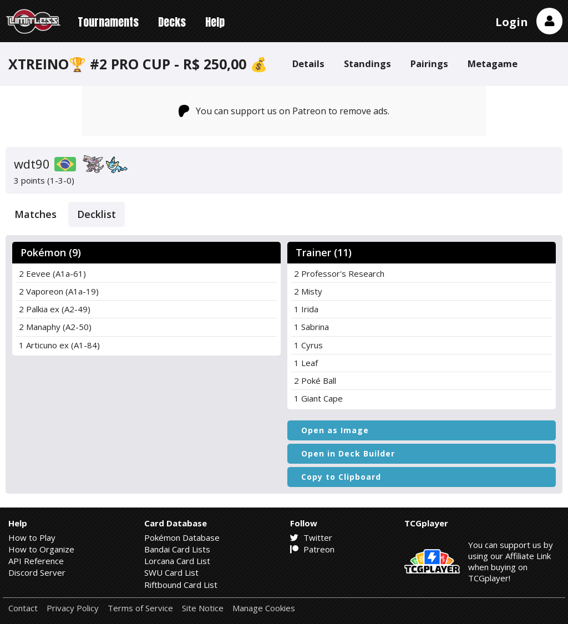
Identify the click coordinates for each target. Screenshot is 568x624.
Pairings (429, 63)
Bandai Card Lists (177, 549)
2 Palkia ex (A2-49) (54, 308)
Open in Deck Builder (348, 453)
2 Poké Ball (315, 380)
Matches (35, 214)
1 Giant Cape (318, 398)
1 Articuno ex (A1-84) (59, 345)
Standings (367, 63)
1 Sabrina (311, 326)
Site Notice (203, 608)
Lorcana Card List (177, 560)
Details (308, 63)
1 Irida (306, 308)
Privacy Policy (73, 608)
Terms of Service (140, 608)
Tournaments (108, 22)
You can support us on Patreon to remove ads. (284, 111)
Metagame (493, 63)
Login (511, 21)
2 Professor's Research (339, 273)
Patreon (312, 549)
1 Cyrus (308, 345)
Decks (172, 22)
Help (215, 22)
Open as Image (335, 430)
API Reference (36, 560)
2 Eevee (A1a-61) (52, 273)
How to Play (31, 537)
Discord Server (36, 572)
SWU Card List (171, 572)
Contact (23, 608)
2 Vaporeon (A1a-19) (59, 291)
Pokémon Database (182, 537)
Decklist (96, 214)
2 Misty (308, 291)
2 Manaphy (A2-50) (55, 326)
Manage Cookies (263, 608)
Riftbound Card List (180, 584)
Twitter (311, 537)
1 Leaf (306, 362)
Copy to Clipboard (341, 476)
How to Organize (41, 549)
